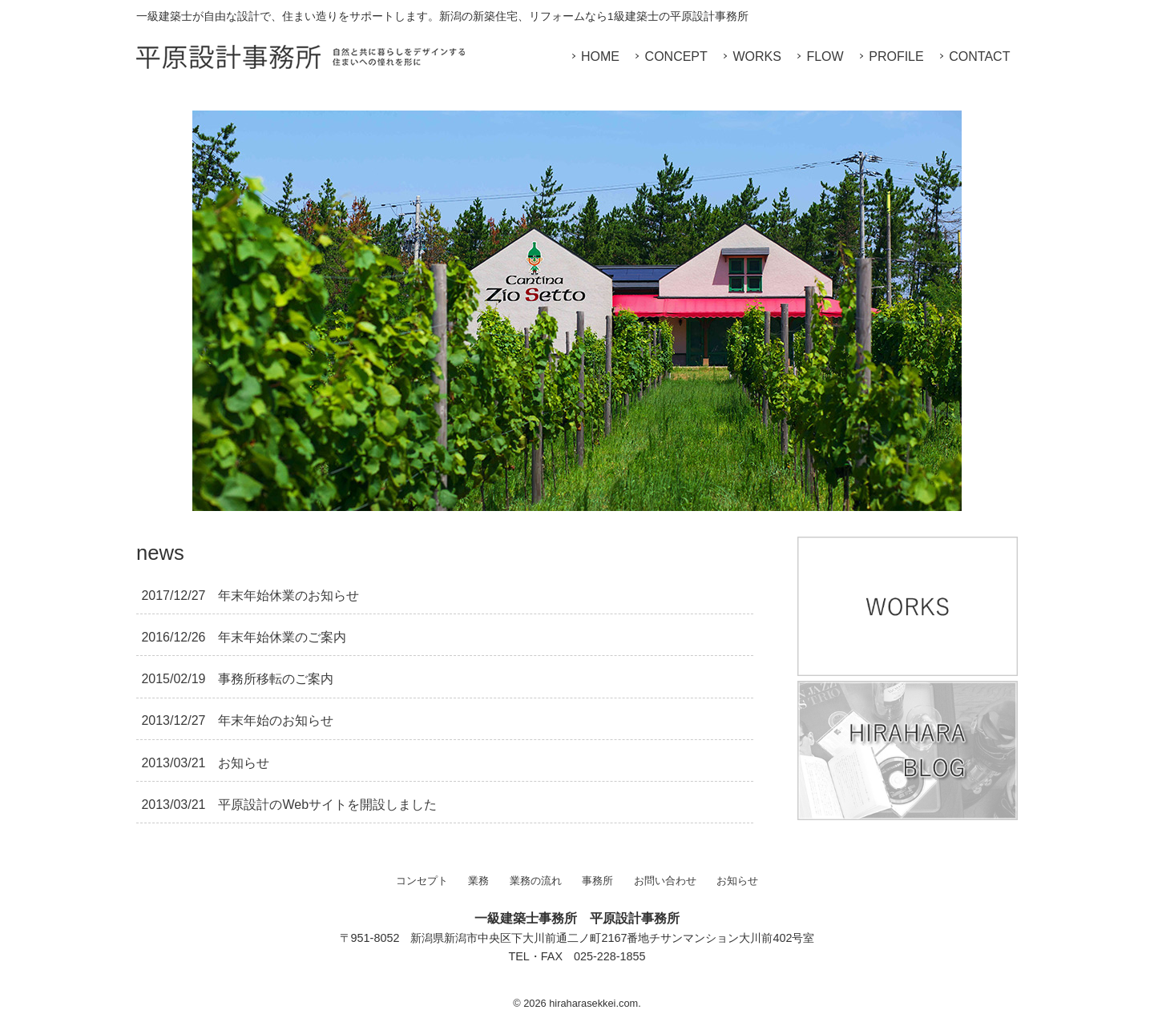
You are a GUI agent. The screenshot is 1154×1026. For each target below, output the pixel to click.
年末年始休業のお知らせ (250, 595)
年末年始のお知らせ (237, 720)
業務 (478, 881)
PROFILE (896, 56)
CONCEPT (676, 56)
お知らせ (205, 763)
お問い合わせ (665, 881)
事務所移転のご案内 (237, 679)
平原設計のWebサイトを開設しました (289, 804)
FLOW (824, 56)
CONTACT (979, 56)
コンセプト (422, 881)
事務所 (597, 881)
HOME (600, 56)
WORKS (756, 56)
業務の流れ (536, 881)
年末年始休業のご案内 (243, 637)
